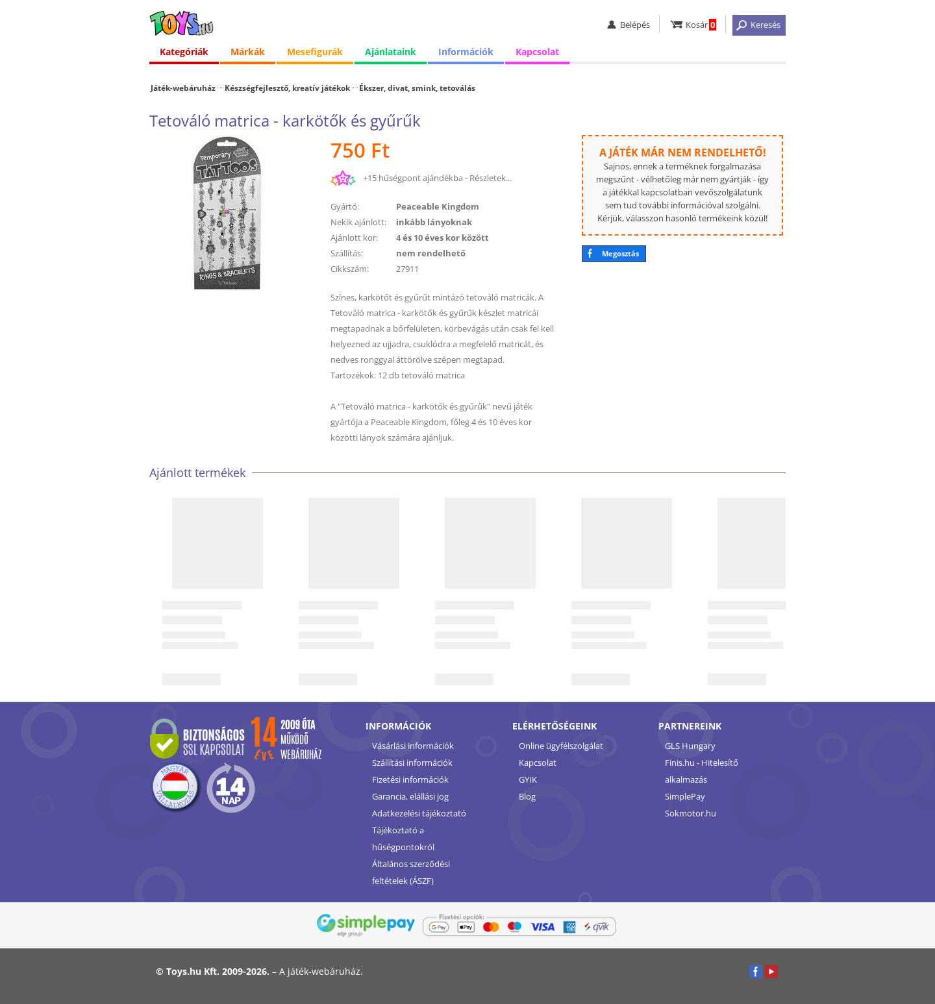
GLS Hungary (690, 746)
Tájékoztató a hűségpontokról (403, 838)
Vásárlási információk (413, 746)
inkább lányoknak (434, 222)
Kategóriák (184, 51)
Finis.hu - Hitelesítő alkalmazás (701, 771)
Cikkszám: (349, 269)
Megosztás (620, 253)
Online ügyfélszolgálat (561, 746)
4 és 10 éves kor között (442, 237)
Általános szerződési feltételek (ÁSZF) (411, 872)
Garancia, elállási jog (410, 796)
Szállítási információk (412, 762)
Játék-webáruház (183, 87)
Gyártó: (344, 206)
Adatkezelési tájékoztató (419, 813)
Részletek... (490, 178)
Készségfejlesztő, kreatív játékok (287, 87)
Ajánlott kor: (354, 237)
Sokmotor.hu (690, 813)
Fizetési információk (410, 779)
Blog (527, 796)
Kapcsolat (537, 51)
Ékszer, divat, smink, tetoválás (417, 87)
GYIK (528, 779)
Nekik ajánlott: (358, 222)
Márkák (248, 51)
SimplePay (685, 796)
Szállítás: (346, 253)
